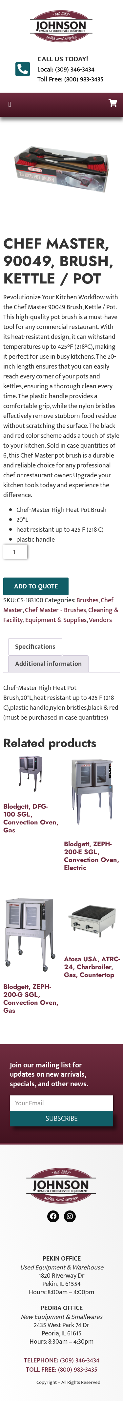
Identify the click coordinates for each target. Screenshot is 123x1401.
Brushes (87, 600)
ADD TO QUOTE (36, 586)
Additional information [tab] (48, 664)
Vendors (100, 620)
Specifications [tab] (35, 646)
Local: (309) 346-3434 (65, 69)
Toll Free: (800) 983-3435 (70, 79)
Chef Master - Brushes (55, 610)
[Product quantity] (15, 552)
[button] (10, 104)
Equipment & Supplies (56, 620)
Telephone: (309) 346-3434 (61, 1360)
